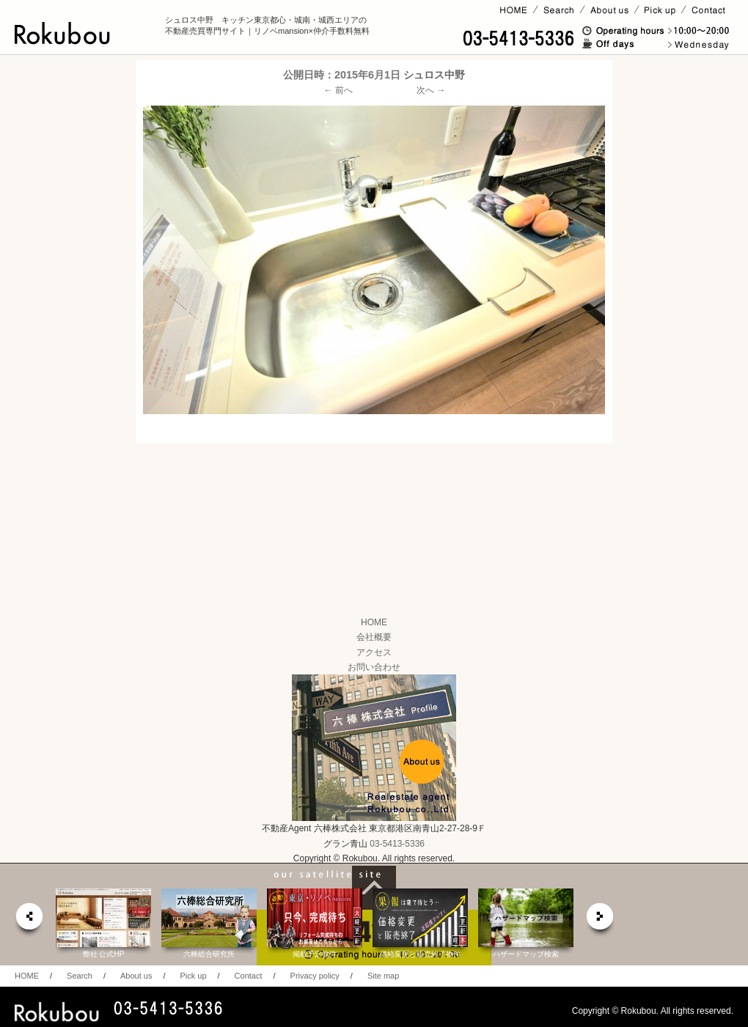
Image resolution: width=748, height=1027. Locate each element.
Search (79, 975)
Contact (249, 975)
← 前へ (338, 90)
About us (136, 975)
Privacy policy (315, 975)
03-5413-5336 (397, 844)
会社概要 (374, 637)
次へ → (431, 90)
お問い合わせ (374, 667)
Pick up (193, 975)
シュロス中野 (434, 75)
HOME (374, 622)
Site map (383, 975)
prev (29, 920)
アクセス (374, 652)
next (601, 920)
